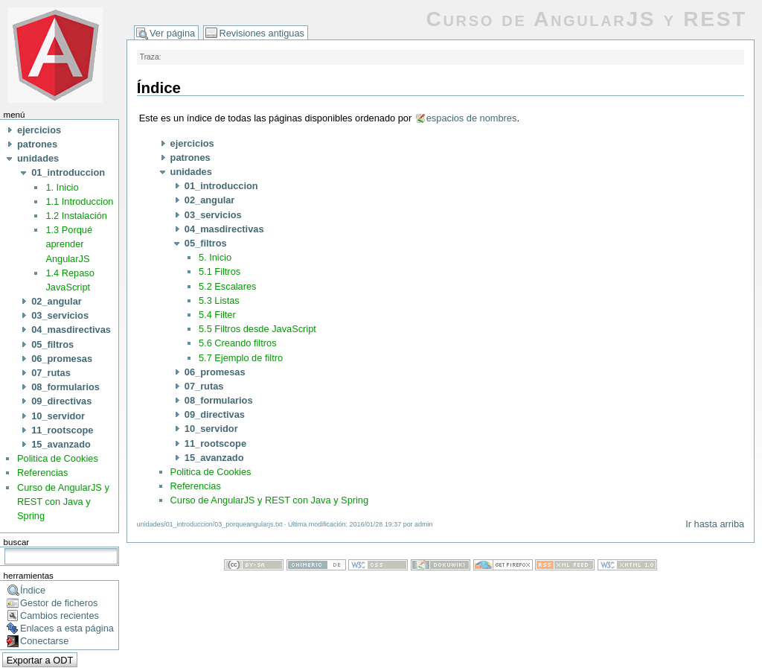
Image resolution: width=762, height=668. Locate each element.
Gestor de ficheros (59, 602)
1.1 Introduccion (79, 201)
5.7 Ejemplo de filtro (241, 357)
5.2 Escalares (228, 286)
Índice (32, 590)
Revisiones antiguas (261, 33)
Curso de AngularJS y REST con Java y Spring (63, 501)
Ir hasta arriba (714, 523)
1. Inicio (61, 187)
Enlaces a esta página (67, 628)
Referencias (42, 472)
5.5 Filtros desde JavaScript (257, 328)
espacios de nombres (471, 118)
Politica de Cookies (57, 458)
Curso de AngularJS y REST (586, 19)
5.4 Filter (217, 314)
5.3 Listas (219, 300)
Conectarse (44, 640)
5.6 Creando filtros (238, 343)
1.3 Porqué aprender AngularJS (68, 244)
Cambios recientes (59, 615)
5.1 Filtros (219, 271)
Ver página (172, 33)
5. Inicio (215, 257)
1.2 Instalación (76, 215)
